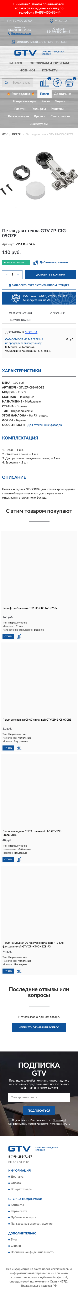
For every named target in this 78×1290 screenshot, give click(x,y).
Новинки (27, 70)
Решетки (57, 108)
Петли (44, 93)
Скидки (16, 1245)
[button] (19, 33)
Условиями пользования (50, 1123)
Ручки (45, 101)
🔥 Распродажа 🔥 (21, 93)
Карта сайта (19, 1211)
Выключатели (18, 116)
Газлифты (38, 108)
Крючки (40, 116)
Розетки (20, 108)
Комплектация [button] (20, 320)
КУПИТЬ (8, 636)
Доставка (17, 1176)
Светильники (60, 116)
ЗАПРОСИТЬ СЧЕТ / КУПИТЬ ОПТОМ (39, 285)
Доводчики (62, 93)
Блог (14, 1239)
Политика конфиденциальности (32, 1252)
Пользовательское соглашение (31, 1224)
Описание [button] (57, 313)
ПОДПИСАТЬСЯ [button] (39, 1110)
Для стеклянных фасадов (44, 425)
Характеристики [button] (20, 313)
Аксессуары (39, 124)
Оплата (16, 1183)
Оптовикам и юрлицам (49, 63)
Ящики (60, 101)
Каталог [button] (16, 63)
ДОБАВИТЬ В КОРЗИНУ (50, 274)
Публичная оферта (23, 1217)
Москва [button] (31, 332)
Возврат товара (21, 1189)
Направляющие (24, 101)
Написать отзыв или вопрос (39, 1027)
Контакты (50, 70)
